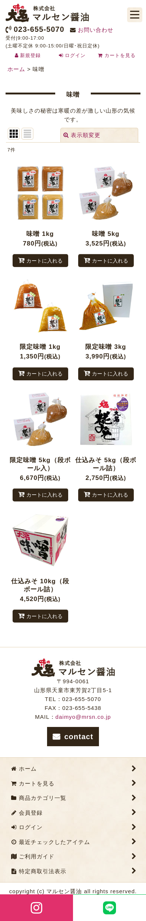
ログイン (75, 55)
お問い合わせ (95, 30)
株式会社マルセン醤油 (47, 13)
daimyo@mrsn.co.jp (83, 717)
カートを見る (117, 55)
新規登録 (30, 55)
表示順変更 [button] (81, 135)
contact (78, 737)
